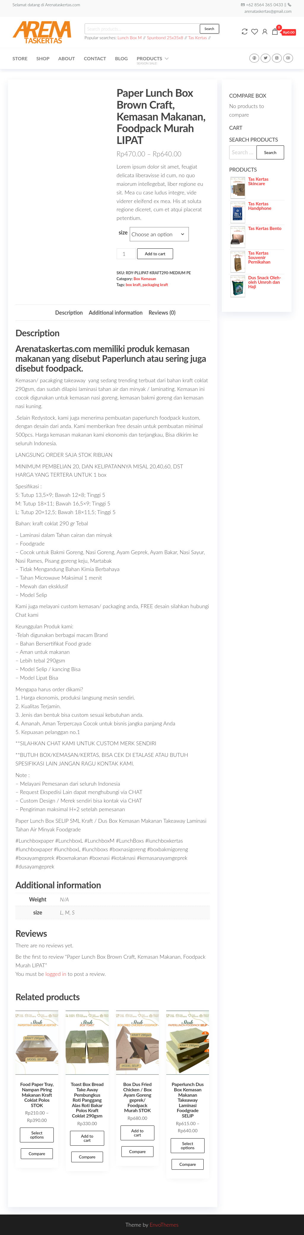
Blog (121, 58)
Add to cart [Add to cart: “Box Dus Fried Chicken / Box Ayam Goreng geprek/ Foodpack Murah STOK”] (137, 1132)
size (123, 232)
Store (19, 58)
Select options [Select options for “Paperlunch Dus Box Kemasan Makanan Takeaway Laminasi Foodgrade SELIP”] (187, 1145)
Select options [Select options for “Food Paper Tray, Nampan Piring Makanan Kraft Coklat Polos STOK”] (37, 1134)
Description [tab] (69, 312)
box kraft (133, 285)
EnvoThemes (164, 1224)
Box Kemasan (145, 279)
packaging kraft (155, 285)
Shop (42, 58)
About (66, 58)
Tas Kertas (197, 37)
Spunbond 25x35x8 (165, 37)
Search (209, 29)
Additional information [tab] (115, 312)
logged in (55, 974)
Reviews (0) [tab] (161, 312)
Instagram (277, 58)
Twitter (265, 58)
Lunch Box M (130, 37)
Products (149, 60)
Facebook (254, 58)
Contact (95, 58)
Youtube (288, 58)
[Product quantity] (126, 253)
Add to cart (155, 253)
